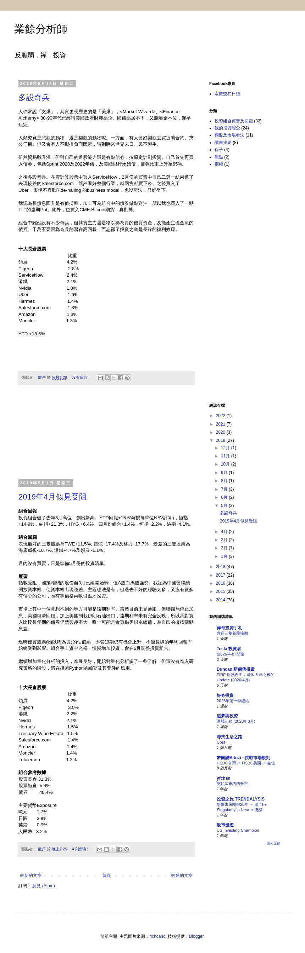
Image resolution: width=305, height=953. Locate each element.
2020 (221, 432)
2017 (221, 575)
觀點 (219, 157)
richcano (157, 936)
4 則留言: (80, 849)
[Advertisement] (106, 436)
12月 (226, 447)
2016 (221, 583)
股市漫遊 (225, 824)
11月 (226, 456)
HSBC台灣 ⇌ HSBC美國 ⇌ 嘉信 (246, 763)
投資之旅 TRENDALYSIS (241, 799)
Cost (221, 742)
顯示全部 (273, 843)
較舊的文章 (182, 875)
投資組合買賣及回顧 (234, 121)
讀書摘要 (223, 142)
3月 (225, 539)
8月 (225, 480)
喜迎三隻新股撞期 (232, 633)
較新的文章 (30, 875)
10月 (226, 464)
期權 (219, 164)
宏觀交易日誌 (227, 93)
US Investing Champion (238, 830)
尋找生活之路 (229, 736)
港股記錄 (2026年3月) (236, 721)
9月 (225, 472)
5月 (225, 505)
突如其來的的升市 (232, 783)
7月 (225, 489)
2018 (221, 566)
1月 (225, 556)
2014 (221, 599)
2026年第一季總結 (233, 701)
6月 (225, 497)
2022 (221, 415)
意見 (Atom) (43, 885)
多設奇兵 (34, 97)
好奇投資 (225, 695)
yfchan (224, 778)
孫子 (219, 149)
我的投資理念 (227, 128)
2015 (221, 591)
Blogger (196, 936)
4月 (225, 531)
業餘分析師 (40, 29)
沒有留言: (81, 377)
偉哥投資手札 (229, 627)
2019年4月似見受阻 (52, 496)
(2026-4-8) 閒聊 (230, 654)
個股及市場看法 (229, 135)
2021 (221, 424)
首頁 (106, 875)
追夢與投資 (227, 716)
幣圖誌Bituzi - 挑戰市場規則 (243, 757)
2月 (225, 547)
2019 (221, 440)
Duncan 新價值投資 (236, 669)
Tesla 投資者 (229, 648)
